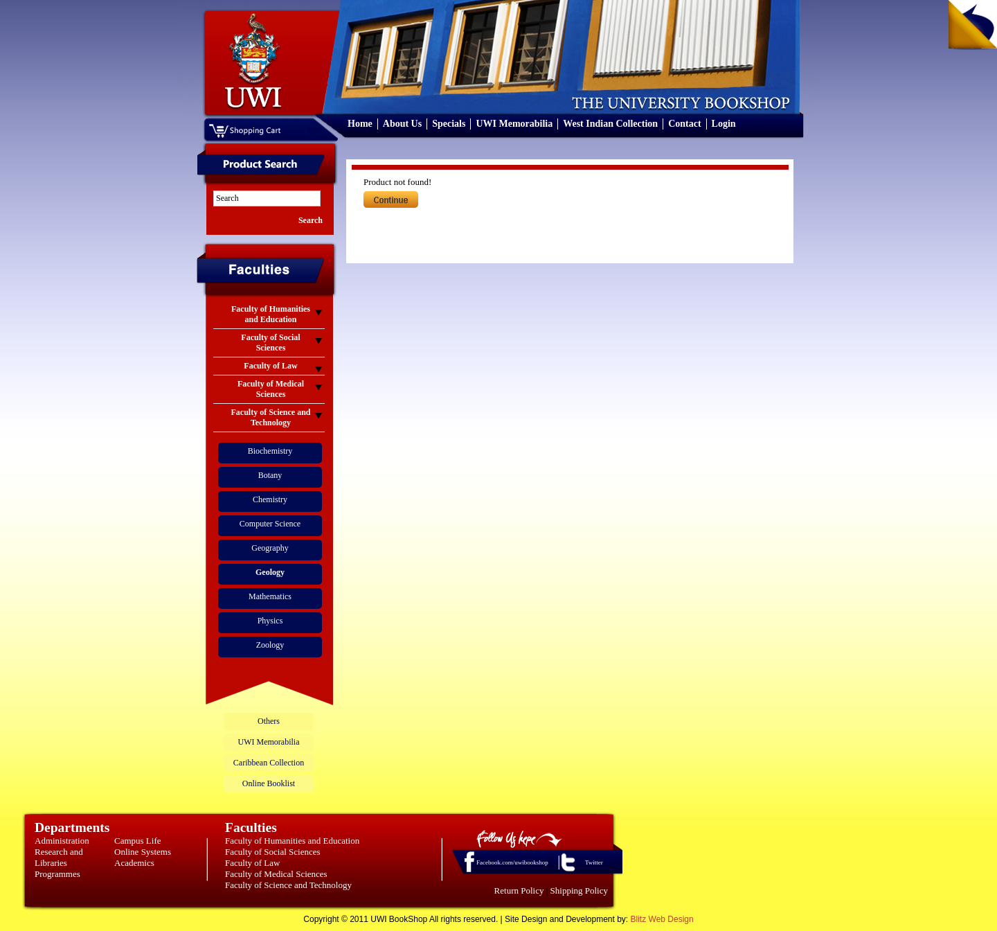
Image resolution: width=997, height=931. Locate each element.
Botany (270, 475)
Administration (62, 840)
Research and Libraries (59, 857)
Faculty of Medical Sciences (276, 874)
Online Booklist (268, 783)
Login (724, 123)
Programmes (57, 874)
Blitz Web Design (662, 919)
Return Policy (519, 890)
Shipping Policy (579, 890)
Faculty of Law (252, 863)
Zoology (270, 645)
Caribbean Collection (268, 763)
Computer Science (270, 524)
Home (360, 123)
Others (269, 721)
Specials (448, 123)
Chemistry (270, 499)
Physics (270, 621)
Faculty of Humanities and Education (292, 840)
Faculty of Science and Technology (288, 885)
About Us (402, 123)
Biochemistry (270, 451)
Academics (134, 863)
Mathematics (270, 596)
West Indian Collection (610, 123)
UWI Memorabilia (514, 123)
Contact (684, 123)
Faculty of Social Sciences (273, 851)
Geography (269, 548)
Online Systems (142, 851)
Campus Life (137, 840)
